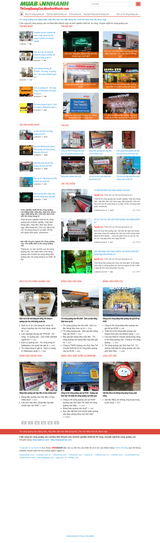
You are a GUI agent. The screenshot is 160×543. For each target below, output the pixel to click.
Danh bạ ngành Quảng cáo (57, 14)
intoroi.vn (89, 455)
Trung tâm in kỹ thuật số (30, 448)
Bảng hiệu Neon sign (30, 355)
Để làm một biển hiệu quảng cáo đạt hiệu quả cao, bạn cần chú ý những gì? (120, 53)
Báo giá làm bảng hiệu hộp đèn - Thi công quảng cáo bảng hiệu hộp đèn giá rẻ (80, 340)
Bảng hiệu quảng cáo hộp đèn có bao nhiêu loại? (37, 393)
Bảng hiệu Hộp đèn (71, 281)
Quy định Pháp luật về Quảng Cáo (96, 14)
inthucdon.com (75, 455)
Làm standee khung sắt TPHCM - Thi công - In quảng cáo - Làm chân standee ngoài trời (45, 72)
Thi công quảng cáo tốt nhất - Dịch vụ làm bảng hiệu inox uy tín (79, 320)
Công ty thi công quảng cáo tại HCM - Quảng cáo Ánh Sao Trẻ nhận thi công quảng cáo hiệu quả (79, 394)
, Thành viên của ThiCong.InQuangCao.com (113, 195)
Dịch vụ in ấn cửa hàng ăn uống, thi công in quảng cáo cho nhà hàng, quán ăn (44, 55)
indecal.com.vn (102, 455)
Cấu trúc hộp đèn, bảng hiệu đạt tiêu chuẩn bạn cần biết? (81, 55)
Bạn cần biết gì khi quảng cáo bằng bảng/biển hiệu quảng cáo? (81, 116)
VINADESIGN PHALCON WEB (80, 536)
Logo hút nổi (110, 355)
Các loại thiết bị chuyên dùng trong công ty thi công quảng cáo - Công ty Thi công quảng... (122, 340)
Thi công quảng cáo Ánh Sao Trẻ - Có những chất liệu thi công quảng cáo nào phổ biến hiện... (122, 348)
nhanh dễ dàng (121, 448)
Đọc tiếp (136, 210)
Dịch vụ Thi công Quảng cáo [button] (127, 14)
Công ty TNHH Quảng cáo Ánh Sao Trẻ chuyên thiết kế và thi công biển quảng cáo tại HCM (72, 153)
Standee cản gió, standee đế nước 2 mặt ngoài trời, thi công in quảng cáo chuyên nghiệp (44, 36)
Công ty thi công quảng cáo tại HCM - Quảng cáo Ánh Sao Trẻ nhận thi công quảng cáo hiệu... (80, 403)
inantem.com (117, 455)
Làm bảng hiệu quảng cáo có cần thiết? (81, 85)
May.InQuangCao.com (61, 440)
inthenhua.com (59, 455)
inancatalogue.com (45, 457)
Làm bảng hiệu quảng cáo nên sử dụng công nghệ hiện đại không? (128, 153)
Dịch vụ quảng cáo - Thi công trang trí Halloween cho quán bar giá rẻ (45, 90)
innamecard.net (132, 455)
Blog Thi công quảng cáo (34, 14)
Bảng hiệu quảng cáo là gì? (71, 176)
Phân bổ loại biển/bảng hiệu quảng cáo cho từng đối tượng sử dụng (120, 85)
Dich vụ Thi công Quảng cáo (34, 281)
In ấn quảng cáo (75, 14)
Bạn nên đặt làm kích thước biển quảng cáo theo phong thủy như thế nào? (44, 149)
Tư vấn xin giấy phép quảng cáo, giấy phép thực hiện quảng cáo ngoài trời (121, 116)
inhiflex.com (73, 457)
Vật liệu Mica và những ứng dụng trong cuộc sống (120, 394)
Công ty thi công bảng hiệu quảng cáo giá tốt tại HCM (121, 320)
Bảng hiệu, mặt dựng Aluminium (78, 355)
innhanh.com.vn (44, 455)
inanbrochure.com (27, 457)
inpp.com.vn (61, 457)
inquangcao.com (26, 455)
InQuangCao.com (40, 440)
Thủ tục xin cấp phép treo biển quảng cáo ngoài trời (45, 179)
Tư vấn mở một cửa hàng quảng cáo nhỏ (43, 132)
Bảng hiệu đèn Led (113, 281)
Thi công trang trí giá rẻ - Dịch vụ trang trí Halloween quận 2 (45, 106)
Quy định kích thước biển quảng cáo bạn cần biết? (43, 164)
